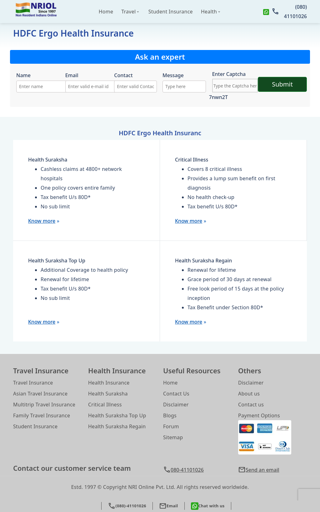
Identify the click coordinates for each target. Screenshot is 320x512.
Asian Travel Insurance (40, 393)
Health (209, 11)
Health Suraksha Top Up (117, 415)
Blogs (170, 415)
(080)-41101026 (127, 506)
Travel (128, 11)
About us (249, 393)
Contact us (251, 404)
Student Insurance (170, 11)
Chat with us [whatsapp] (208, 506)
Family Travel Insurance (41, 415)
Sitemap (173, 437)
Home (106, 11)
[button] (272, 470)
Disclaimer (176, 404)
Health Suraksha (108, 393)
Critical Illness (105, 404)
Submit (282, 84)
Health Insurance (109, 382)
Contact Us (176, 393)
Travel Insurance (33, 382)
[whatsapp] (266, 11)
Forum (171, 426)
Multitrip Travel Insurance (44, 404)
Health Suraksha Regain (117, 426)
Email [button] (168, 506)
